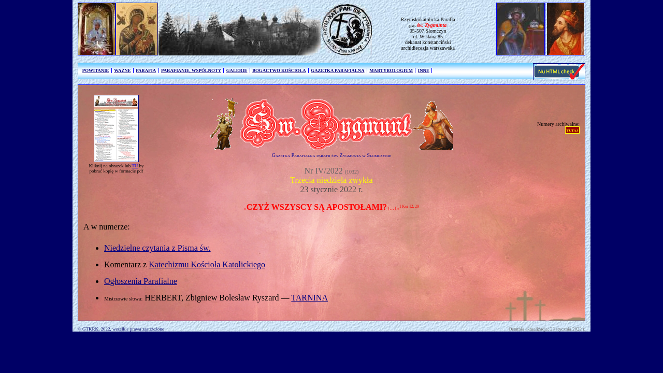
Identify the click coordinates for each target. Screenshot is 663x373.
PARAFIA (146, 70)
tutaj (572, 130)
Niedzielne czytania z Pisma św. (157, 247)
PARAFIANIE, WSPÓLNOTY (191, 70)
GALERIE (237, 70)
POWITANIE (95, 70)
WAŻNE (122, 70)
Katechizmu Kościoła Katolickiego (207, 264)
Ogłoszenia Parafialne (140, 281)
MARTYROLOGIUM (391, 70)
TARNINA (309, 297)
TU (135, 165)
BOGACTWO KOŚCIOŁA (279, 70)
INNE (423, 70)
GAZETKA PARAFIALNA (337, 70)
